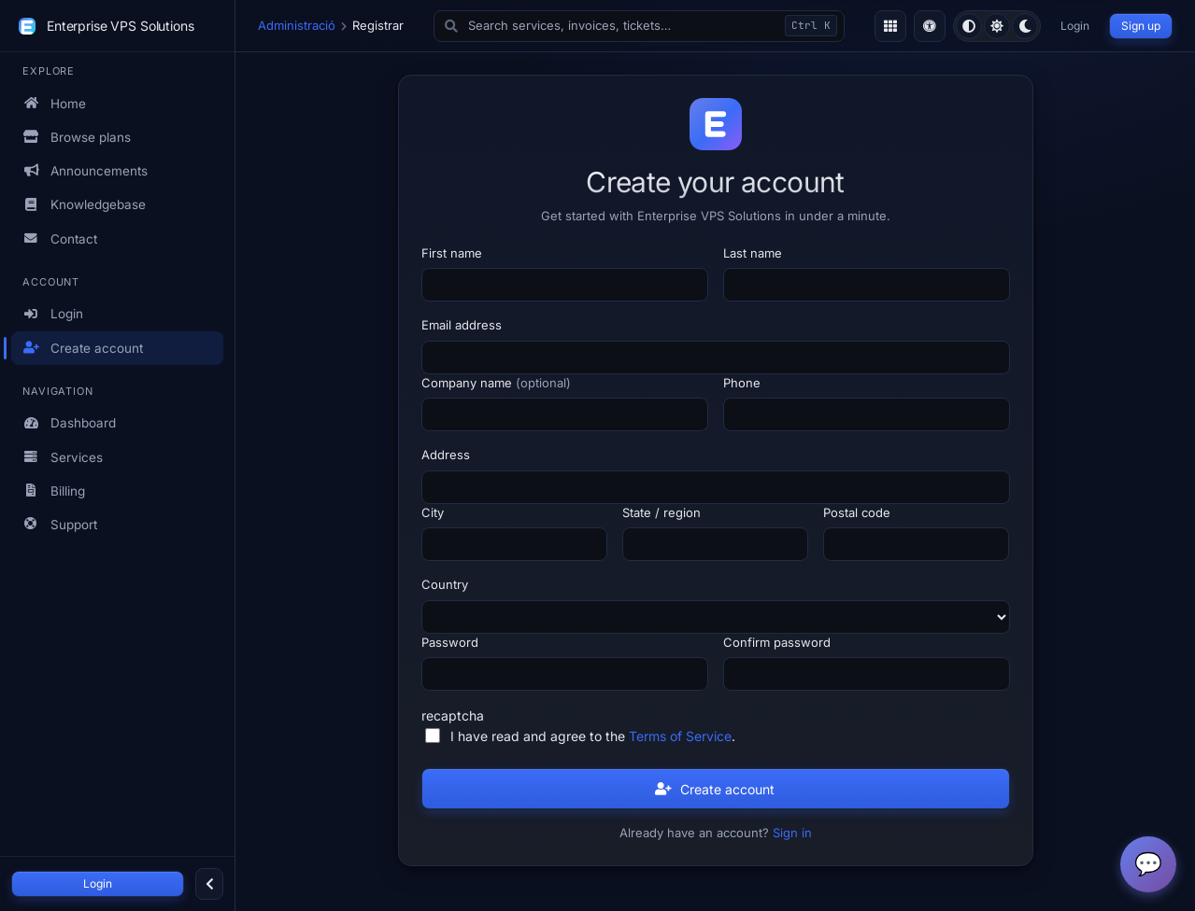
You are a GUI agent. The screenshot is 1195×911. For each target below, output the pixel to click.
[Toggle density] (890, 26)
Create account (715, 789)
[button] (639, 26)
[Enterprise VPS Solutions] (27, 26)
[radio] (969, 26)
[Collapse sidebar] (209, 884)
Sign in (792, 832)
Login (97, 883)
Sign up (1140, 26)
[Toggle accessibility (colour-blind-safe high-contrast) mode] (930, 26)
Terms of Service (680, 736)
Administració (296, 25)
